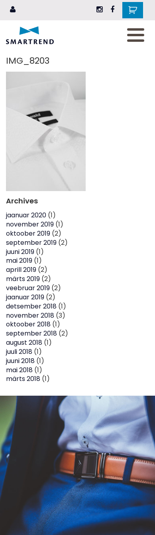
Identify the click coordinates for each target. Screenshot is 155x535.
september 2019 (31, 242)
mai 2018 (19, 370)
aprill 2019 (21, 269)
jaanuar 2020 (26, 215)
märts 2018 (23, 378)
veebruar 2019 (28, 288)
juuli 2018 (19, 351)
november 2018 (30, 315)
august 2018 (24, 342)
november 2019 (30, 224)
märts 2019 (23, 278)
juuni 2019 (20, 251)
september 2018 (31, 333)
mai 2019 (19, 260)
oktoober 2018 (28, 324)
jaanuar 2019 (25, 297)
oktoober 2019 (28, 233)
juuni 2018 (20, 360)
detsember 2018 (31, 306)
